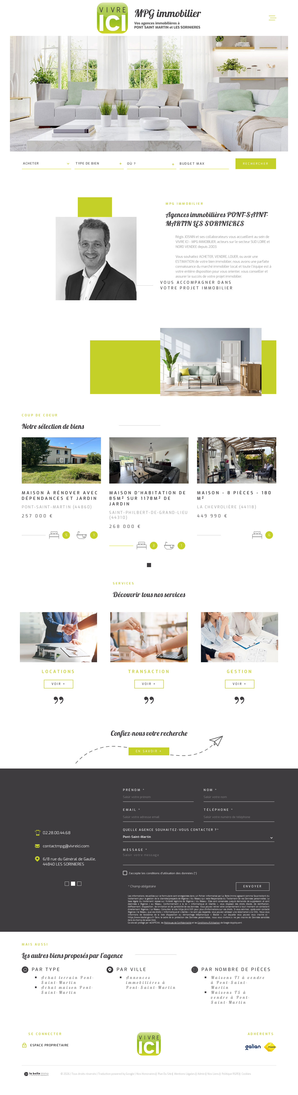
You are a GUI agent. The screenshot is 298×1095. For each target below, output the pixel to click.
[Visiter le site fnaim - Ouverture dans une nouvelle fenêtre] (270, 1048)
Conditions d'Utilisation (209, 924)
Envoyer (252, 888)
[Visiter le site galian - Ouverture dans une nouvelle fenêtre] (253, 1048)
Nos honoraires (145, 1075)
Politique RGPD (230, 1075)
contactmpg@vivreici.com (60, 847)
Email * (132, 811)
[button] (149, 566)
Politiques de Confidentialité (177, 924)
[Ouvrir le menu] (272, 18)
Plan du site (165, 1075)
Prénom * (134, 791)
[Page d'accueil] (149, 18)
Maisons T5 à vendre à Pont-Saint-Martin (231, 998)
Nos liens (213, 1075)
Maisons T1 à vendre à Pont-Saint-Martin (238, 983)
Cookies (246, 1075)
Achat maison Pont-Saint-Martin (67, 991)
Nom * (210, 791)
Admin (201, 1075)
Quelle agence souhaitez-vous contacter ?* (171, 831)
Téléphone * (219, 811)
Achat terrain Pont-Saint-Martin (68, 981)
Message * (135, 851)
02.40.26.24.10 (50, 834)
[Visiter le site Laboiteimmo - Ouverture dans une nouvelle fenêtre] (36, 1075)
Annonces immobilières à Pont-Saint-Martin (151, 983)
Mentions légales (184, 1075)
